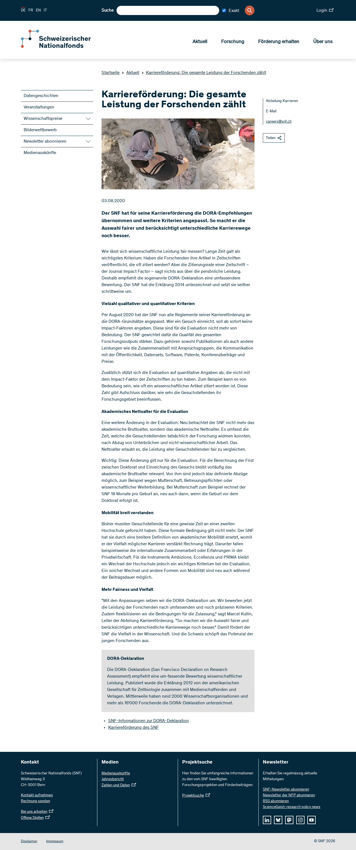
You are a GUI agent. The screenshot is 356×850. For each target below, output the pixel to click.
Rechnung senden (35, 801)
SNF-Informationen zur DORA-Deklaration (148, 721)
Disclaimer (29, 841)
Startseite (111, 73)
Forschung (232, 41)
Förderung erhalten (278, 41)
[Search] (249, 10)
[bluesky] (278, 820)
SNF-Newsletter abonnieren (286, 790)
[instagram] (300, 820)
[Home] (61, 46)
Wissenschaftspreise (43, 119)
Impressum (54, 841)
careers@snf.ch (278, 122)
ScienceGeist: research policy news (291, 807)
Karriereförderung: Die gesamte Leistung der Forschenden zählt (204, 73)
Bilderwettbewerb (40, 130)
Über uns (322, 41)
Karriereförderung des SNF (133, 727)
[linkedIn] (267, 820)
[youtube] (311, 820)
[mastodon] (289, 820)
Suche (107, 10)
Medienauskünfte (40, 153)
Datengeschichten (41, 96)
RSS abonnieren (276, 801)
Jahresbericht (113, 779)
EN (38, 11)
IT (45, 11)
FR (30, 11)
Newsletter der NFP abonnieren (289, 795)
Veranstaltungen (39, 107)
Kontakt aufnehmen (37, 795)
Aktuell (199, 41)
